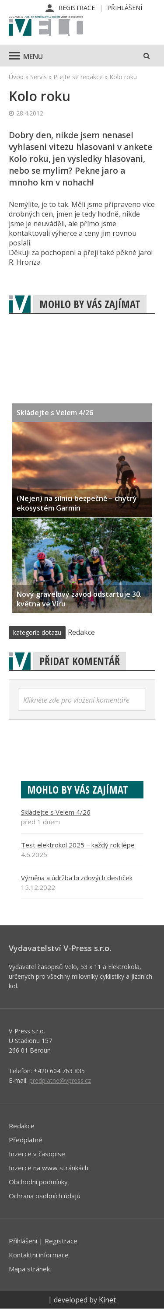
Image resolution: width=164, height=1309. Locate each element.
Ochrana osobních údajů (44, 1195)
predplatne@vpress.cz (60, 1080)
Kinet (107, 1300)
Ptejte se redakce (78, 77)
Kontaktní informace (39, 1254)
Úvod (16, 77)
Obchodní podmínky (38, 1181)
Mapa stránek (29, 1268)
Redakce (22, 1125)
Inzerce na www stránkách (48, 1167)
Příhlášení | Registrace (43, 1240)
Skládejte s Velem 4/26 (56, 812)
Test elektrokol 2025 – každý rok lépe (78, 844)
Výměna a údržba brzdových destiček (77, 877)
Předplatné (25, 1139)
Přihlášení (124, 8)
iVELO (46, 27)
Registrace (77, 8)
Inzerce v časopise (37, 1153)
